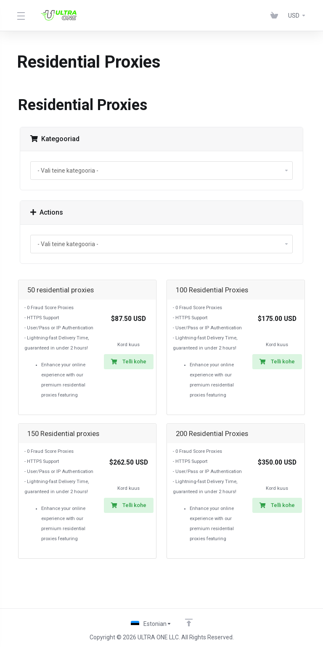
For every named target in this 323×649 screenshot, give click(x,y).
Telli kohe (128, 361)
